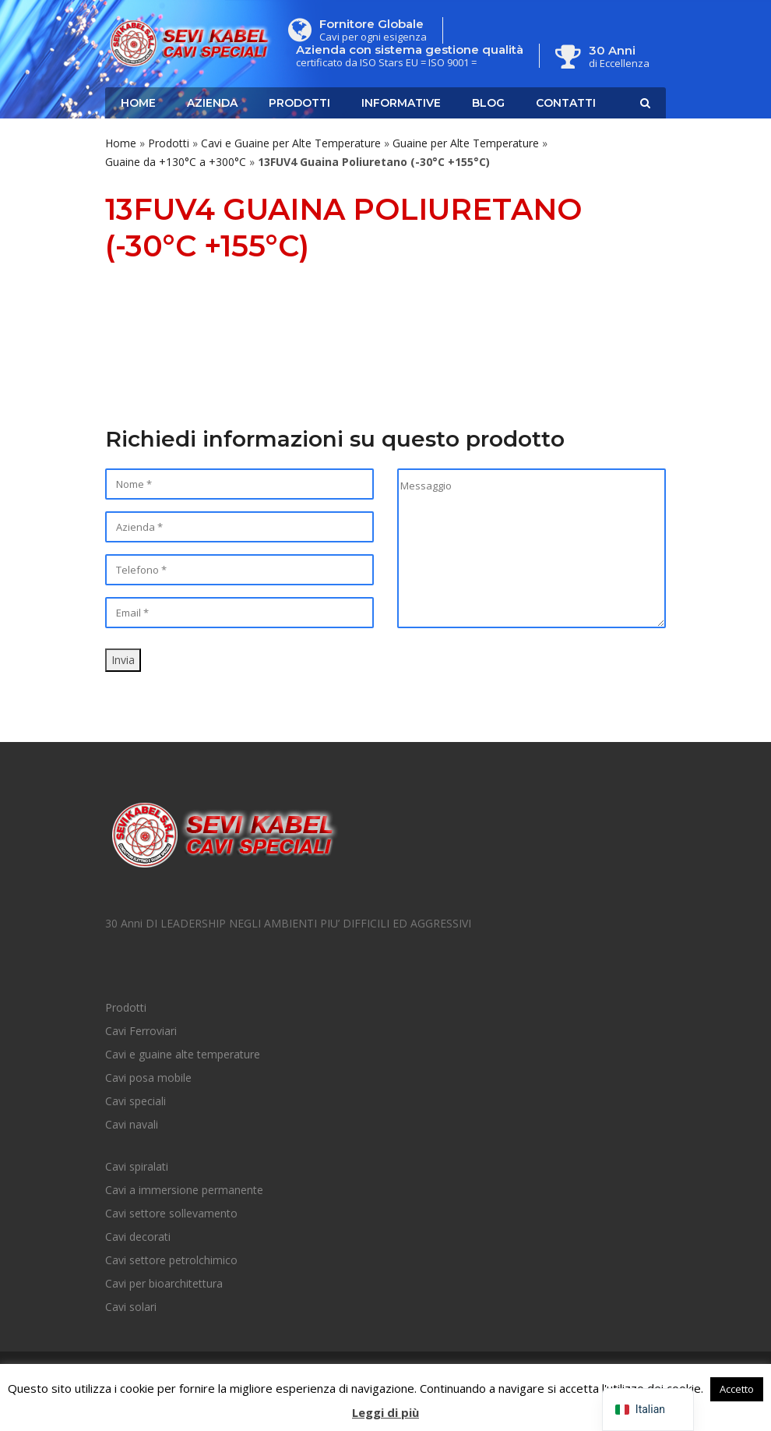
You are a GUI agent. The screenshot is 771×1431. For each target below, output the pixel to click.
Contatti (566, 103)
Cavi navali (131, 1124)
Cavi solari (131, 1306)
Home (138, 103)
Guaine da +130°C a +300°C (175, 161)
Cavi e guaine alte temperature (182, 1054)
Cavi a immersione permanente (184, 1189)
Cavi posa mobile (148, 1077)
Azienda (212, 103)
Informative (401, 103)
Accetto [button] (737, 1389)
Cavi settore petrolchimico (171, 1260)
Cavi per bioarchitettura (164, 1283)
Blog (488, 103)
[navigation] (648, 1409)
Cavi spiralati (136, 1166)
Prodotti (299, 103)
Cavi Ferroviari (141, 1030)
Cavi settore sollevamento (171, 1213)
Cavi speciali (135, 1101)
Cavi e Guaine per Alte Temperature (291, 143)
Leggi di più (385, 1412)
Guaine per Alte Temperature (466, 143)
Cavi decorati (138, 1236)
